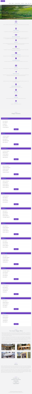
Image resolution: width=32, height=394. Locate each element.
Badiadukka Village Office (5, 317)
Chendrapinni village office (6, 230)
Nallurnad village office (5, 287)
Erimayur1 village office (5, 242)
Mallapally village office (5, 152)
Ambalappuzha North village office (6, 167)
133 (4, 298)
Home (10, 3)
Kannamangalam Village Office (6, 257)
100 (5, 178)
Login (26, 3)
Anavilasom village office (5, 200)
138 (6, 253)
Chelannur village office (5, 272)
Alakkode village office (5, 197)
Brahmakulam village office (6, 227)
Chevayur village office (5, 275)
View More (16, 129)
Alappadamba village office (6, 302)
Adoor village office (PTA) (5, 155)
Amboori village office (5, 122)
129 (5, 313)
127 (5, 208)
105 (4, 133)
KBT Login (29, 3)
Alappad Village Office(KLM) (6, 140)
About (13, 3)
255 (4, 223)
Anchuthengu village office (6, 127)
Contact (22, 3)
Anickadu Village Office (5, 182)
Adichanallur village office (5, 137)
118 (5, 268)
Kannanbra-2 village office (5, 245)
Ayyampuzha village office (5, 215)
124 (8, 118)
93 (5, 163)
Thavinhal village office (5, 290)
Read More (3, 13)
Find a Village (4, 15)
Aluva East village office (5, 212)
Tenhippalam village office (6, 260)
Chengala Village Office (5, 320)
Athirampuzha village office (6, 185)
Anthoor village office (5, 305)
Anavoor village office (5, 125)
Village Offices (17, 3)
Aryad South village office (5, 170)
